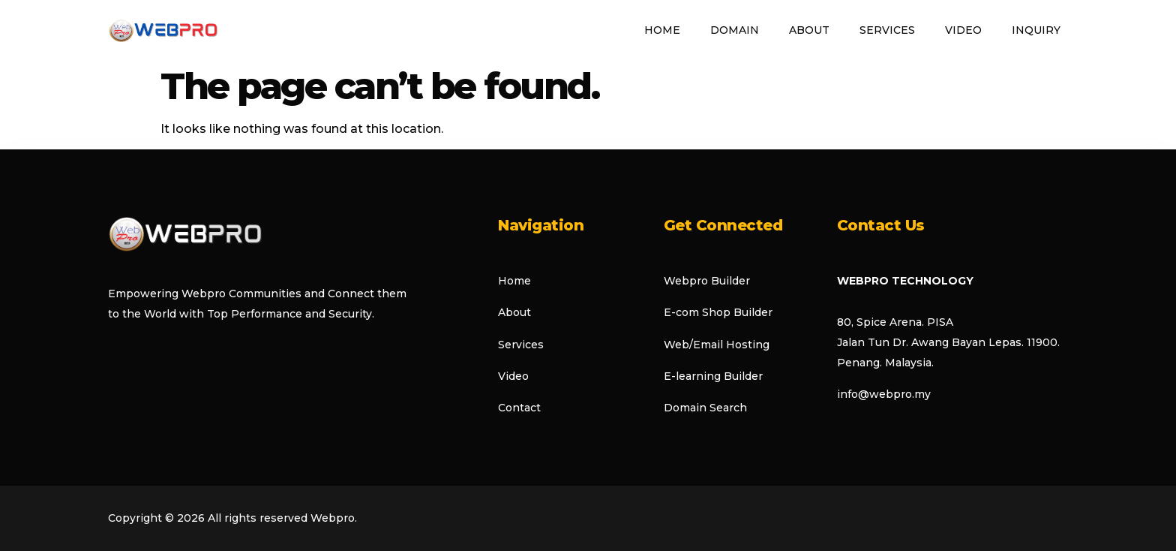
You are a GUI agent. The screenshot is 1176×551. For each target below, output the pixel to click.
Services (887, 30)
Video (963, 30)
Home (662, 30)
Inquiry (1036, 30)
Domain (734, 30)
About (809, 30)
